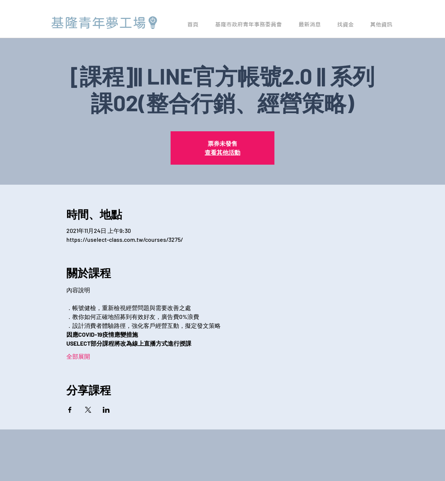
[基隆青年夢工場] (105, 22)
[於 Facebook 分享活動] (69, 410)
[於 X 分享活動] (88, 410)
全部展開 (78, 356)
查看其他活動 (222, 152)
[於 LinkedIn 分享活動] (106, 410)
